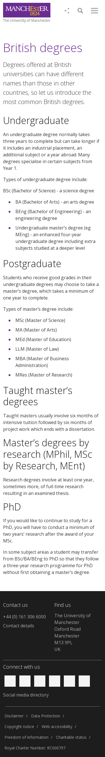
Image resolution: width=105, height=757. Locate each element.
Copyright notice (19, 726)
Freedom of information (26, 737)
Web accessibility (57, 726)
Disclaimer (14, 715)
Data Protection (45, 715)
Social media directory (26, 695)
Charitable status (71, 737)
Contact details (18, 626)
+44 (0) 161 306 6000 (24, 617)
